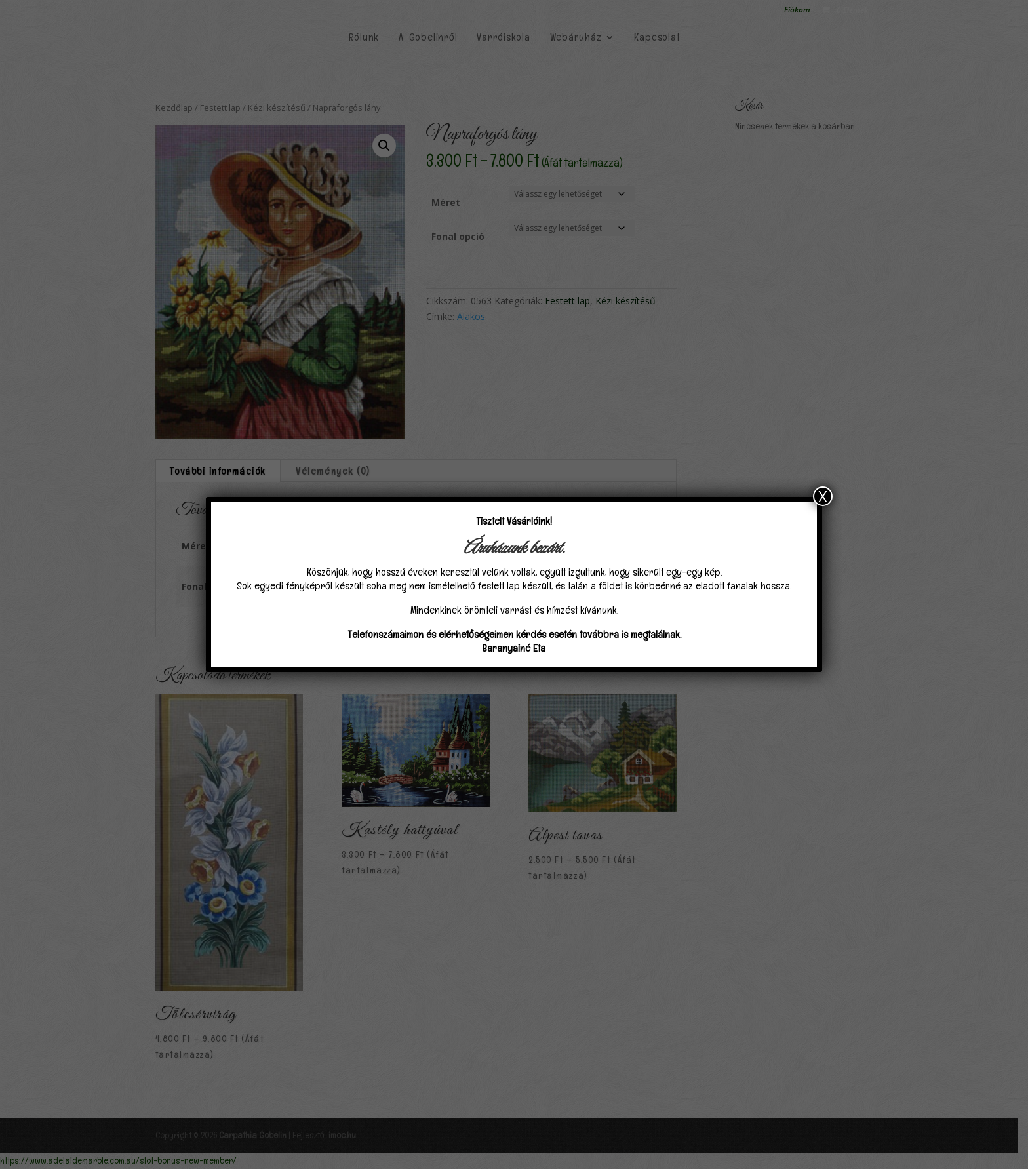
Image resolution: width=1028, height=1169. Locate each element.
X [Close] (822, 496)
